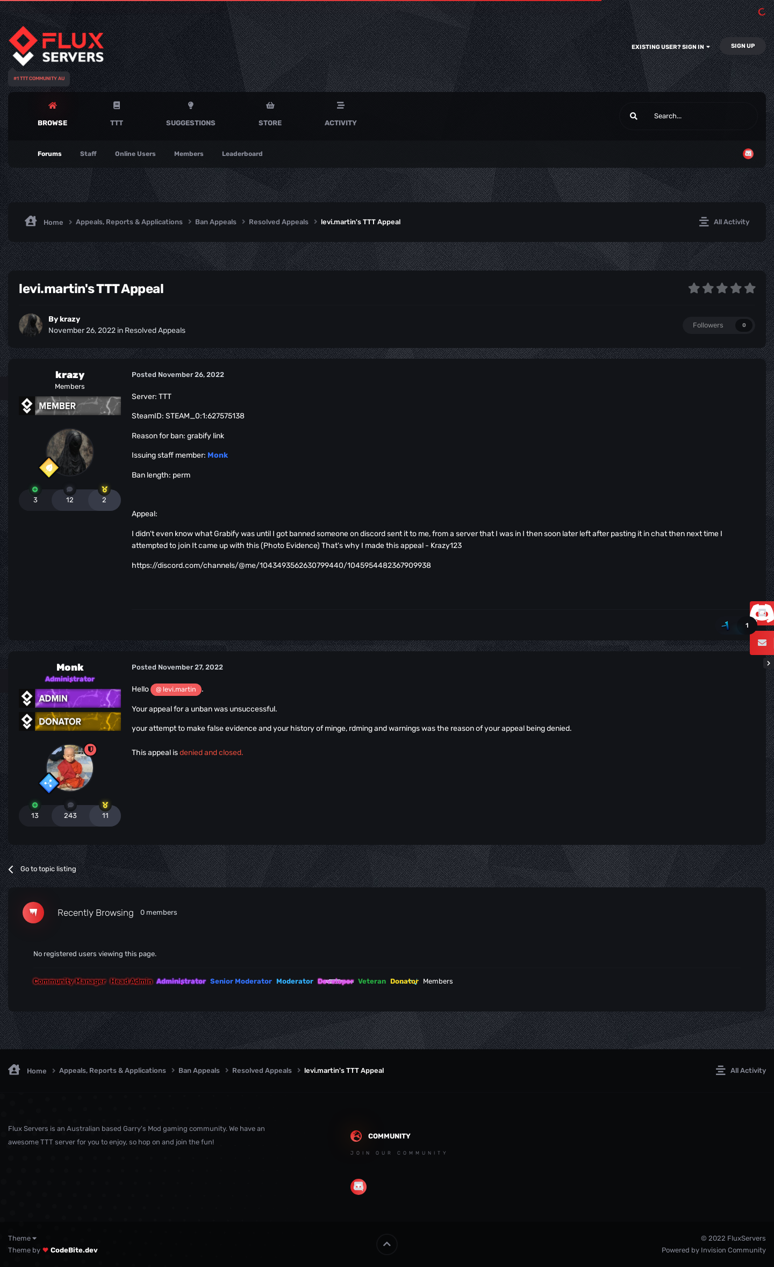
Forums (50, 154)
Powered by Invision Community (714, 1250)
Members (189, 154)
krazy (70, 319)
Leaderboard (242, 154)
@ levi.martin (176, 689)
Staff (88, 154)
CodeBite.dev (74, 1250)
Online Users (135, 154)
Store (270, 123)
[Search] (663, 116)
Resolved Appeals (155, 330)
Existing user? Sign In (671, 47)
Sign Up (743, 45)
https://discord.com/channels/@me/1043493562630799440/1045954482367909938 (281, 565)
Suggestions (191, 123)
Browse (52, 123)
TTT (116, 123)
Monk (70, 667)
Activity (341, 123)
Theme (22, 1238)
